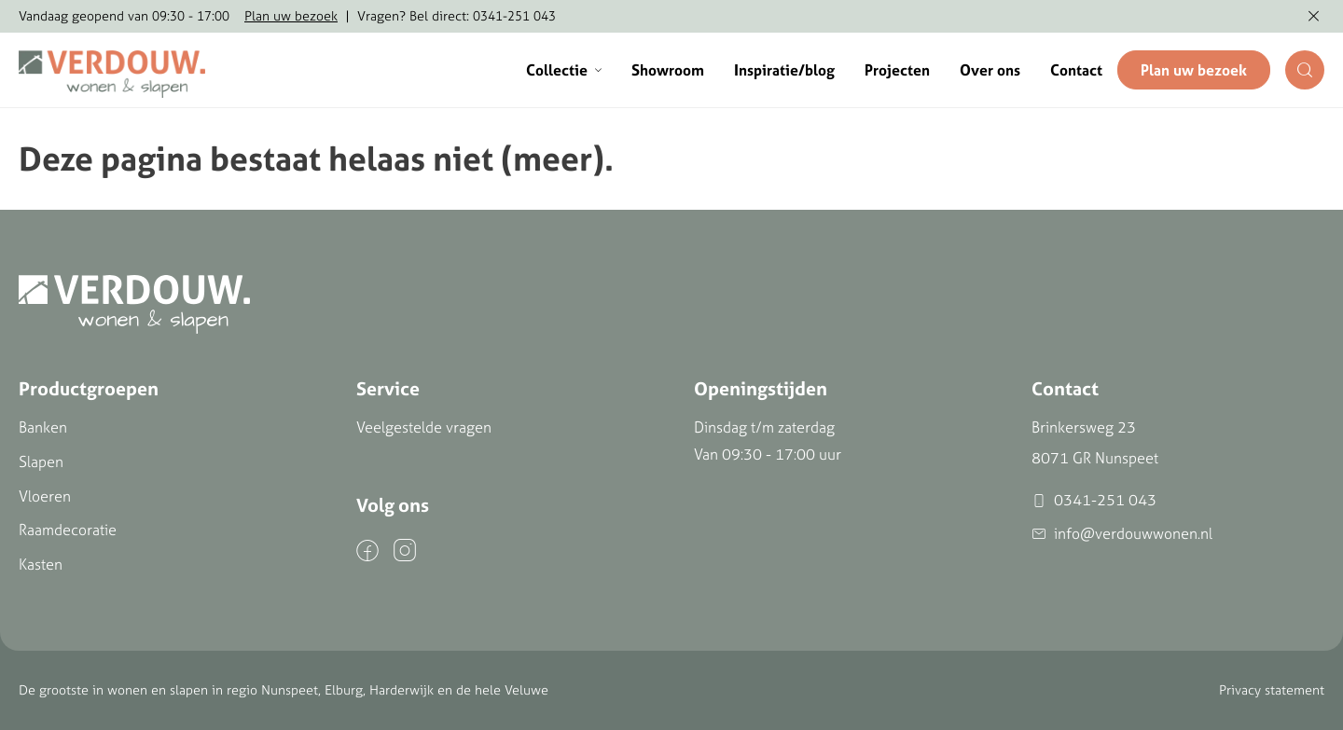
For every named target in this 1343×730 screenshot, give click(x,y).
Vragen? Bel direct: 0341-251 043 (456, 15)
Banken (43, 427)
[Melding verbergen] (1313, 17)
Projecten (897, 70)
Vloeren (45, 496)
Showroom (667, 70)
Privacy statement (1271, 690)
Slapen (41, 461)
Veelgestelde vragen (424, 427)
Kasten (40, 564)
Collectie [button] (564, 70)
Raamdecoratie (68, 529)
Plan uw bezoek (291, 15)
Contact (1076, 70)
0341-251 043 (1093, 500)
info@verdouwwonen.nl (1121, 533)
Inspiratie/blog (784, 70)
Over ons (990, 70)
